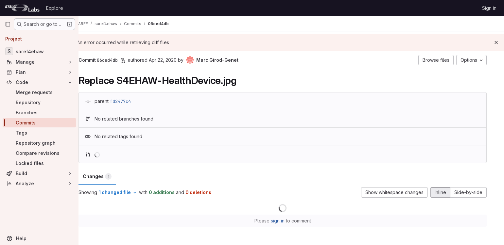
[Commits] (39, 122)
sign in (286, 220)
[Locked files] (39, 163)
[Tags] (39, 133)
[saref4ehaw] (39, 51)
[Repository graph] (39, 143)
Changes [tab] (106, 176)
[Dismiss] (496, 42)
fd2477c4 (129, 101)
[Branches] (39, 112)
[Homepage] (22, 8)
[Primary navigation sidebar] (8, 24)
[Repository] (39, 102)
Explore (54, 8)
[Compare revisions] (39, 153)
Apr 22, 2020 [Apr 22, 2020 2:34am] (171, 60)
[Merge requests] (39, 92)
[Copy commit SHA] (131, 60)
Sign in (489, 8)
